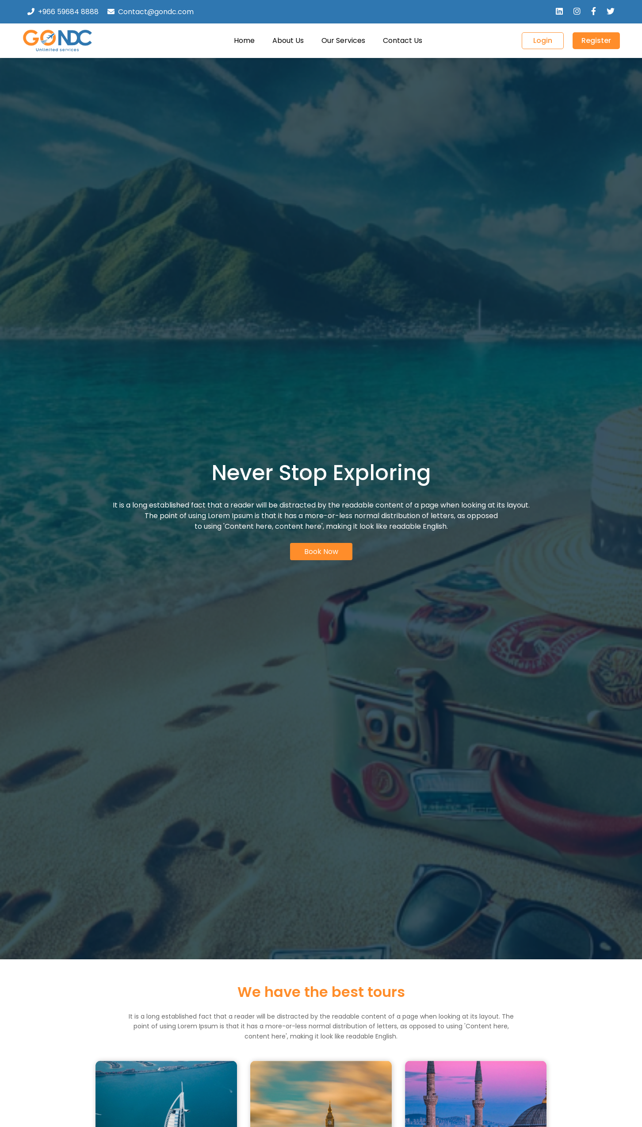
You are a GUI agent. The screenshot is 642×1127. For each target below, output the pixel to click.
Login (542, 40)
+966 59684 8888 (68, 12)
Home (244, 40)
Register (596, 40)
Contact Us (402, 40)
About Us (288, 40)
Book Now (321, 551)
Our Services (343, 40)
